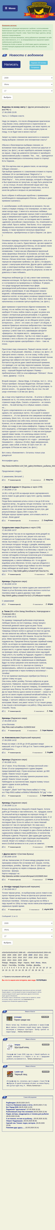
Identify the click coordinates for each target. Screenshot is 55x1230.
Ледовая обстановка (38, 63)
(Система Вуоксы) (18, 854)
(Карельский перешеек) (21, 738)
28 (33, 970)
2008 (25, 955)
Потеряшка (35, 67)
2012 (46, 955)
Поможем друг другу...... (15, 1128)
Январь (5, 963)
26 (26, 970)
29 (36, 970)
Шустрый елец (22, 1047)
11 (27, 968)
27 (29, 970)
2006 (15, 955)
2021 (46, 957)
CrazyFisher (47, 520)
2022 (4, 960)
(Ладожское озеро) (14, 581)
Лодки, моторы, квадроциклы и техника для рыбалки (27, 1114)
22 (13, 970)
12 (30, 968)
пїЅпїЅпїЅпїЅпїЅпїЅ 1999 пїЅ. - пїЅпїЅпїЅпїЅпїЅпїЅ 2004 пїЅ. (26, 952)
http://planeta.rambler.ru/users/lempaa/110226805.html (24, 876)
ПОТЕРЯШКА (41, 980)
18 (50, 968)
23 (16, 970)
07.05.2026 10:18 (33, 1109)
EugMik (49, 752)
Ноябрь (29, 965)
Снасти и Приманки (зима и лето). (19, 1105)
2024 (15, 960)
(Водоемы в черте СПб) (22, 487)
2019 (36, 957)
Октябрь (21, 965)
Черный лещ (21, 1074)
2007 (20, 955)
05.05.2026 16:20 (40, 1119)
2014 (9, 957)
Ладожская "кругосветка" (16, 1109)
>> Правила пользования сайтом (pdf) (16, 977)
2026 (25, 960)
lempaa (49, 879)
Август (4, 965)
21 (10, 970)
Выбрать (7, 97)
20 (6, 970)
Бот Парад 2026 (12, 1107)
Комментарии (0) (14, 480)
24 (20, 970)
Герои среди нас (22, 1020)
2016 (20, 957)
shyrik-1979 (47, 909)
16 (44, 968)
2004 (4, 955)
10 (24, 968)
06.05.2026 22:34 (40, 1112)
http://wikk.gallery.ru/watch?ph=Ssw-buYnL (31, 571)
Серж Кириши (46, 730)
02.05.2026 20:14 (32, 1128)
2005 (9, 955)
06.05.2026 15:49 (13, 1116)
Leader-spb (19, 1072)
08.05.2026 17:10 (40, 1105)
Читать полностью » (25, 1032)
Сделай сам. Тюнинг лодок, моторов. (21, 1123)
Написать (11, 64)
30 (39, 970)
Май (32, 963)
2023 (9, 960)
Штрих (49, 604)
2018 (30, 957)
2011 (41, 955)
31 (43, 970)
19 (3, 970)
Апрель (27, 963)
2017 (25, 957)
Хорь (50, 711)
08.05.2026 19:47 (23, 1103)
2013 (4, 957)
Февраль (13, 963)
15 (40, 968)
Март (20, 963)
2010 (36, 955)
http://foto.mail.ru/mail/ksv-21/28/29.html (18, 727)
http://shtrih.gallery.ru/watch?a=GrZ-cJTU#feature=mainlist (26, 596)
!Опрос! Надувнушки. (14, 1121)
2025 (20, 960)
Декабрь (37, 965)
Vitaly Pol (48, 480)
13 (34, 968)
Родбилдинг (11, 1103)
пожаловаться (36, 480)
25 (23, 970)
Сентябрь (13, 965)
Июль (44, 963)
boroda (49, 847)
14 (37, 968)
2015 (15, 957)
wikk (50, 574)
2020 (41, 957)
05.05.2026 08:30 (30, 1121)
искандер (18, 1017)
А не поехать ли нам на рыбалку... (19, 1119)
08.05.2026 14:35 (25, 1107)
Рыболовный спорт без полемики (19, 1112)
